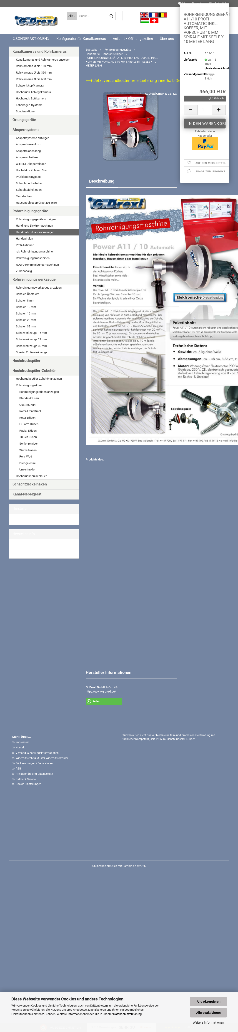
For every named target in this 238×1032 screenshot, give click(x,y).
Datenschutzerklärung (127, 1014)
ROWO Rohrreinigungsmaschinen (37, 264)
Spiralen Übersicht (27, 294)
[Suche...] (72, 16)
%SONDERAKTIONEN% (31, 39)
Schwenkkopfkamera (30, 85)
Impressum (23, 742)
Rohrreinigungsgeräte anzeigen (36, 219)
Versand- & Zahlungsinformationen (37, 753)
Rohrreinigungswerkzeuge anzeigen (39, 287)
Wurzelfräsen (28, 450)
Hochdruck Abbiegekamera (33, 92)
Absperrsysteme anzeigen (32, 138)
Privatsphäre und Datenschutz (34, 773)
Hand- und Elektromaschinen (34, 225)
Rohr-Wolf (25, 456)
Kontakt (20, 747)
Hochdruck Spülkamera (31, 98)
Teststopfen (24, 196)
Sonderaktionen (26, 111)
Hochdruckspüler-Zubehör (34, 371)
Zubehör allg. (24, 271)
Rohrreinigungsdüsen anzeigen (39, 391)
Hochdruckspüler (26, 361)
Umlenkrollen (27, 469)
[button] (190, 110)
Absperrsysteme (26, 130)
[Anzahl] (204, 110)
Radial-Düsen (28, 430)
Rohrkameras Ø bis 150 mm (34, 66)
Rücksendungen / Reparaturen (34, 763)
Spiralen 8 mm (25, 300)
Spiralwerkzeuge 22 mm (31, 339)
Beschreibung (101, 181)
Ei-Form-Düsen (28, 424)
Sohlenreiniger (28, 443)
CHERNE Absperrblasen (31, 164)
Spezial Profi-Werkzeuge (31, 352)
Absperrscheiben (27, 157)
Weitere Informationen (208, 1022)
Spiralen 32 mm (26, 326)
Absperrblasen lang (28, 151)
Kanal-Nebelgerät (27, 494)
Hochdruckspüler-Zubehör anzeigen (39, 378)
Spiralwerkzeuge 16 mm (31, 332)
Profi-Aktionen (25, 245)
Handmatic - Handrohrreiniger (35, 232)
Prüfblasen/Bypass (28, 176)
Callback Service (26, 779)
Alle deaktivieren (208, 1013)
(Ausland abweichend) (217, 68)
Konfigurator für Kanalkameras (81, 39)
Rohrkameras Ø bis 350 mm (34, 72)
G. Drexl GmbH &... (24, 519)
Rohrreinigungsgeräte (30, 211)
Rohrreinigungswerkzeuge (34, 279)
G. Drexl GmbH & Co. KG (161, 93)
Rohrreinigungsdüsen (29, 385)
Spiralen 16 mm (26, 313)
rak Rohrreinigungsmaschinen (35, 251)
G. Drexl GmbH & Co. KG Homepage (35, 548)
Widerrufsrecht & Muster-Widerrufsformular (42, 758)
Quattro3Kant (27, 404)
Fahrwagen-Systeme (29, 105)
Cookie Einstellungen (28, 784)
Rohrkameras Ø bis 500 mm (34, 79)
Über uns (167, 39)
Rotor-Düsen (27, 417)
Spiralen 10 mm (26, 307)
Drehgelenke (27, 463)
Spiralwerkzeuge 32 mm (31, 346)
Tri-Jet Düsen (28, 437)
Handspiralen (24, 238)
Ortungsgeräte (24, 120)
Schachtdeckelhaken (29, 183)
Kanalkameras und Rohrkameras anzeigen (43, 59)
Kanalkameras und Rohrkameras (40, 51)
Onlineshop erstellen (104, 866)
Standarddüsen (29, 398)
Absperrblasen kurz (28, 144)
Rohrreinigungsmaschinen (33, 258)
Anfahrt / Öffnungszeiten (133, 39)
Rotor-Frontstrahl (30, 411)
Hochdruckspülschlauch (31, 476)
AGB (18, 768)
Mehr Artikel (20, 552)
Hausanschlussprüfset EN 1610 (36, 202)
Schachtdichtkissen (29, 189)
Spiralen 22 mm (26, 320)
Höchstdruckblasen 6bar (32, 170)
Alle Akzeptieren (208, 1001)
